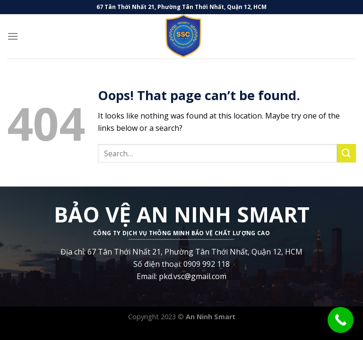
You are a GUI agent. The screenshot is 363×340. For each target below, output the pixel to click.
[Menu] (12, 36)
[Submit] (346, 153)
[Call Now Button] (341, 320)
